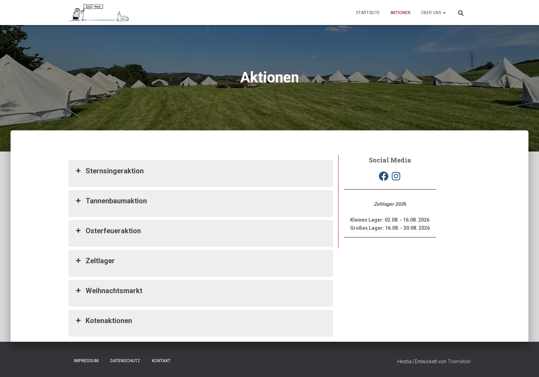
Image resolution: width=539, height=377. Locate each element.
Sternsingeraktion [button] (109, 171)
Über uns (433, 12)
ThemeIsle (458, 361)
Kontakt (161, 360)
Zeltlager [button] (94, 261)
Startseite (368, 12)
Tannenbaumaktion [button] (110, 201)
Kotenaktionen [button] (103, 321)
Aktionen (400, 12)
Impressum (86, 360)
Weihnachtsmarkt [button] (108, 291)
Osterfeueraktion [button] (107, 231)
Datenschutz (125, 360)
